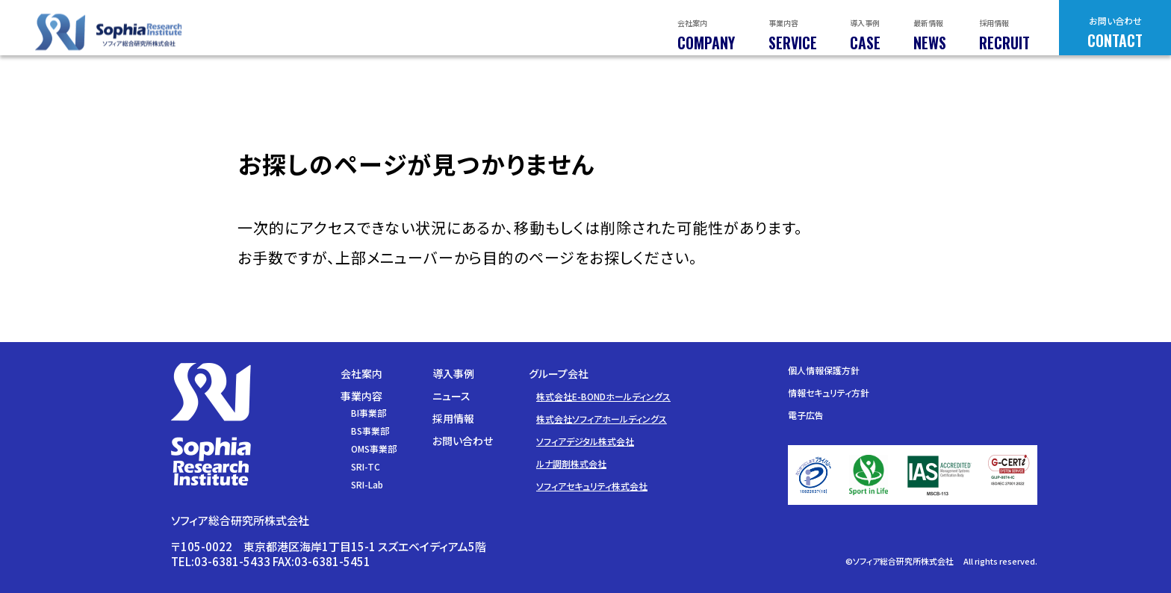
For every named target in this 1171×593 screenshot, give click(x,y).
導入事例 (453, 373)
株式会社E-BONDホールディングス (603, 396)
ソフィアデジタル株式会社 (585, 441)
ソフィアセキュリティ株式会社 (591, 485)
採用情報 (453, 418)
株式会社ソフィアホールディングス (601, 418)
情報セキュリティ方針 (828, 392)
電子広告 (806, 415)
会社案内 (361, 373)
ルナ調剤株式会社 (571, 463)
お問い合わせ (462, 440)
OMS (374, 448)
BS (370, 430)
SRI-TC (365, 466)
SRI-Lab (367, 484)
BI (368, 412)
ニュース (451, 395)
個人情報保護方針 (824, 370)
